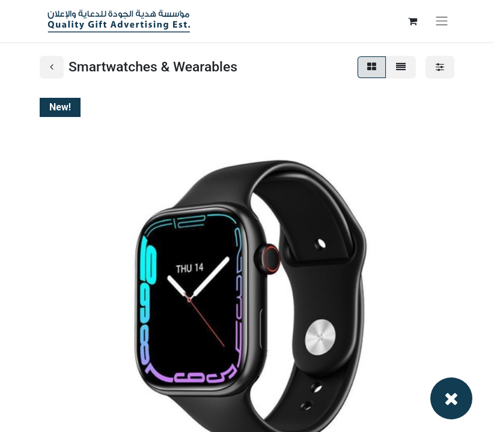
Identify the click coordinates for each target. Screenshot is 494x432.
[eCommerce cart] (412, 21)
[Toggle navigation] (441, 21)
